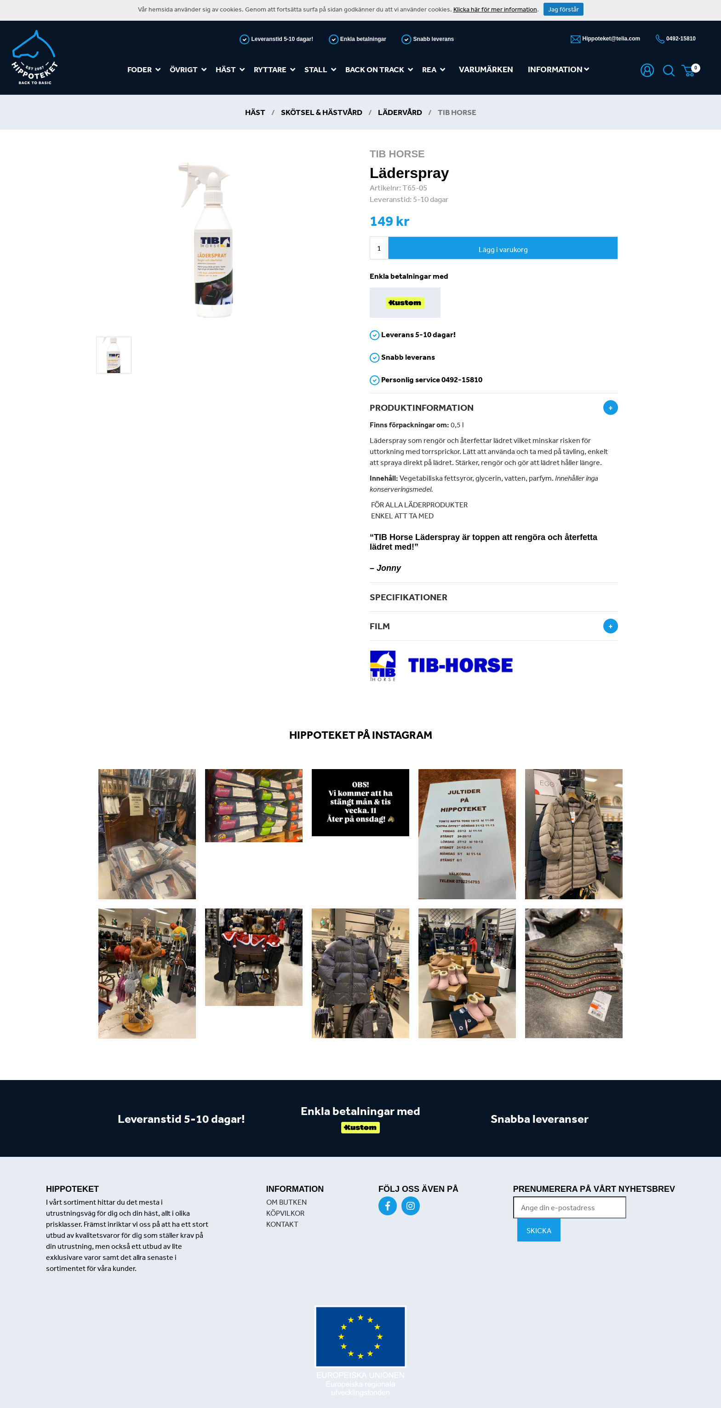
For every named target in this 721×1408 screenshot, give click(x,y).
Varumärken (486, 69)
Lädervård (400, 112)
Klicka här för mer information (495, 9)
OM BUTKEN (286, 1202)
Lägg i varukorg (503, 249)
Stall (322, 69)
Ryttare (276, 69)
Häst (232, 69)
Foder (145, 69)
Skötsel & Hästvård (321, 112)
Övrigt (190, 69)
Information (558, 69)
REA (435, 69)
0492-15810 (680, 38)
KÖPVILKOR (285, 1213)
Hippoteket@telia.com (610, 38)
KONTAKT (282, 1224)
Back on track (381, 69)
